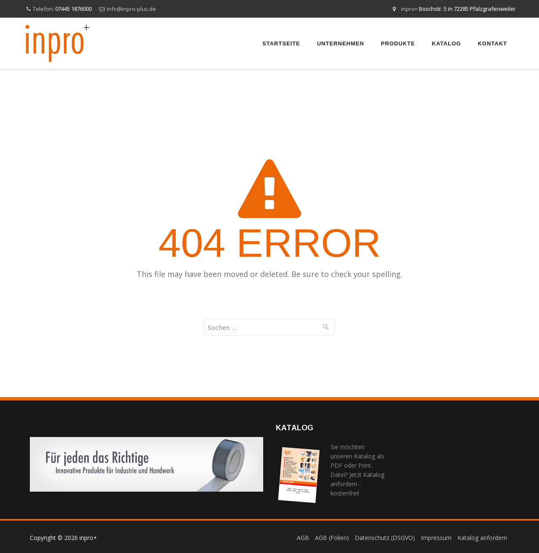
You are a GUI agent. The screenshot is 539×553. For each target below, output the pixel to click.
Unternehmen (340, 43)
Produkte (398, 43)
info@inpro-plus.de (131, 9)
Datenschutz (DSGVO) (385, 538)
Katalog (446, 43)
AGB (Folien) (332, 538)
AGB (303, 538)
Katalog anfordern (482, 538)
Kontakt (492, 43)
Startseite (281, 43)
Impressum (436, 538)
